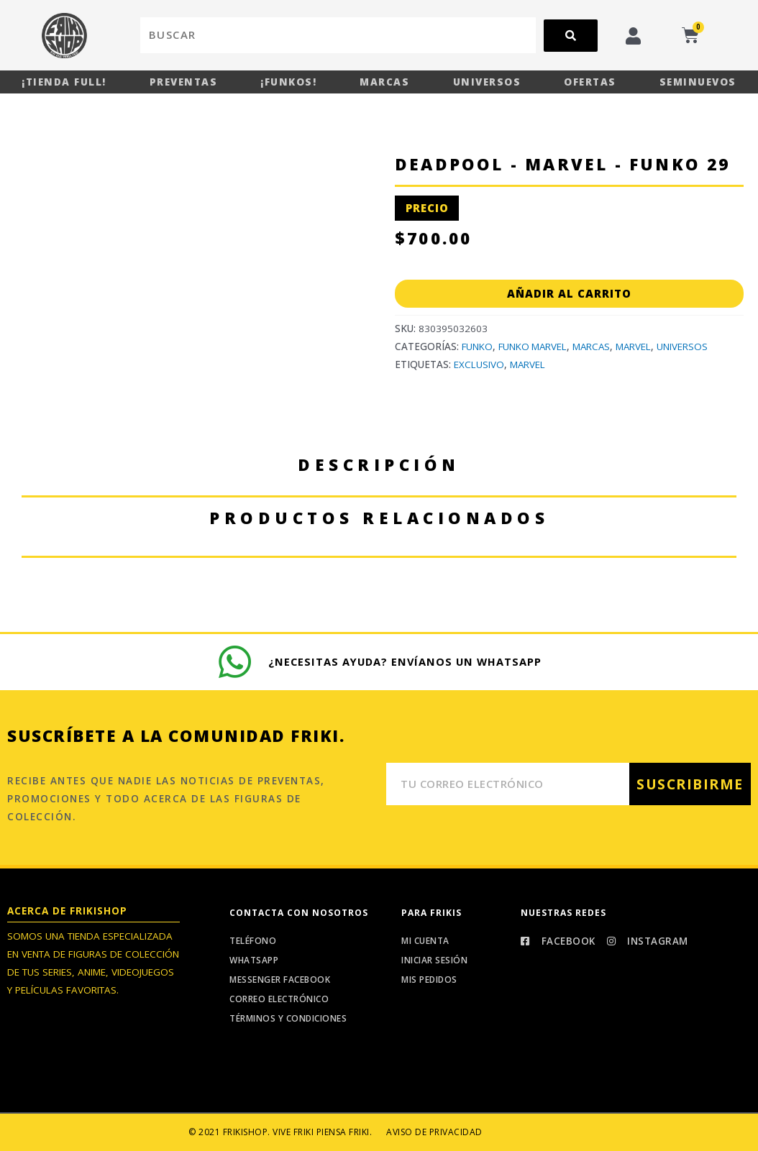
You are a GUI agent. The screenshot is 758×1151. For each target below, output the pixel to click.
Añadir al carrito (569, 293)
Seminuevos (697, 81)
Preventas (184, 81)
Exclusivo (479, 364)
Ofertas (590, 81)
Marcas (384, 81)
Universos (487, 81)
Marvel (638, 346)
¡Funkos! (288, 81)
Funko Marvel (534, 346)
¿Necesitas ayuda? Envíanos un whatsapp (406, 661)
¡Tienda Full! (64, 81)
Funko (477, 346)
